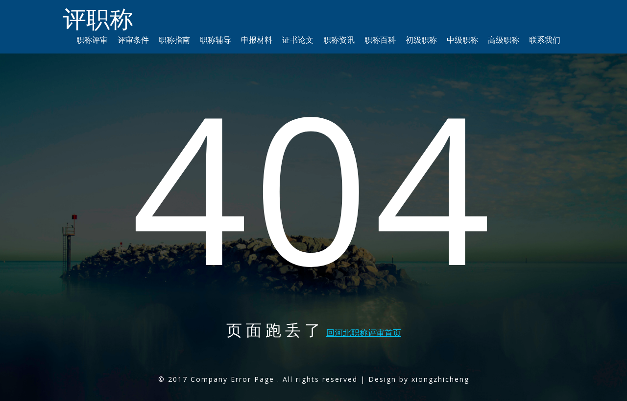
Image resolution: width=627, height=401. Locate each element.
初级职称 (421, 39)
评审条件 (133, 39)
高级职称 (503, 39)
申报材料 (256, 39)
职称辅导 (215, 39)
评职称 (98, 18)
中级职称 (462, 39)
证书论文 (298, 39)
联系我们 (544, 39)
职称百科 (380, 39)
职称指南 (174, 39)
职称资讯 (339, 39)
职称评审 (92, 39)
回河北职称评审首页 (363, 332)
